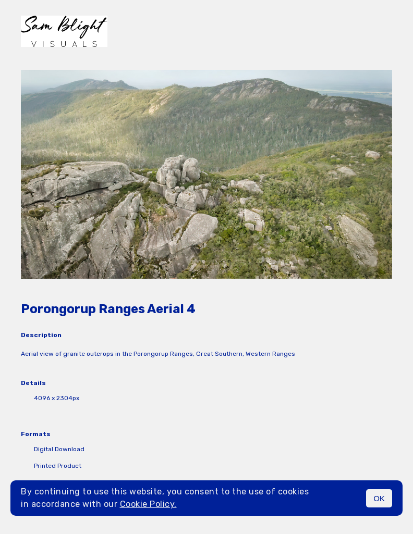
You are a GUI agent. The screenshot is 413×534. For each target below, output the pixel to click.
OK (379, 498)
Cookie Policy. (148, 504)
